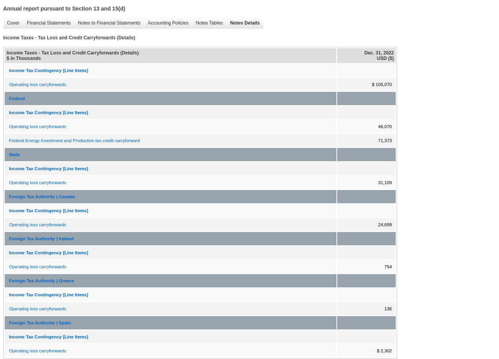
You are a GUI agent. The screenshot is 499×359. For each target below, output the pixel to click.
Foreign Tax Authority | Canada (42, 196)
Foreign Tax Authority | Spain (40, 322)
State (14, 154)
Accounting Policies (166, 23)
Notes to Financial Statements (107, 23)
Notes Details (243, 23)
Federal (17, 98)
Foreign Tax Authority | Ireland (41, 238)
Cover (11, 23)
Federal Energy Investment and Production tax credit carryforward (74, 140)
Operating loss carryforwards (37, 84)
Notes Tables (207, 23)
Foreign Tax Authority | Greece (41, 280)
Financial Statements (47, 23)
